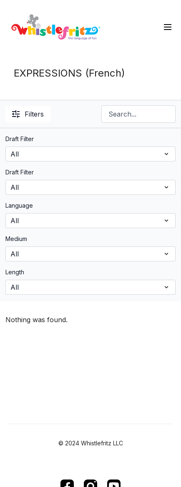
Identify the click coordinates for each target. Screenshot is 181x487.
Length (14, 272)
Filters (28, 114)
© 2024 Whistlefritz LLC (90, 443)
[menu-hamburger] (168, 26)
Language (19, 205)
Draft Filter (19, 138)
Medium (16, 238)
